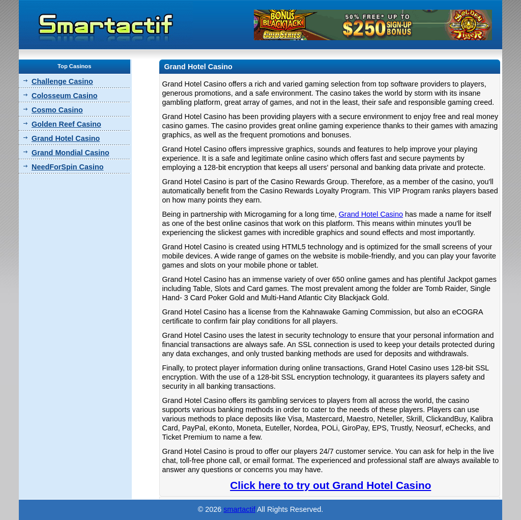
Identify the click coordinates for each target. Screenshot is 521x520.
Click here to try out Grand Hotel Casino (330, 485)
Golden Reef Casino (66, 124)
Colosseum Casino (65, 96)
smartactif (239, 509)
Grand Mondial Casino (70, 153)
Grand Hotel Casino (66, 138)
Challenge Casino (62, 81)
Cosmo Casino (57, 110)
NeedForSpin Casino (68, 167)
